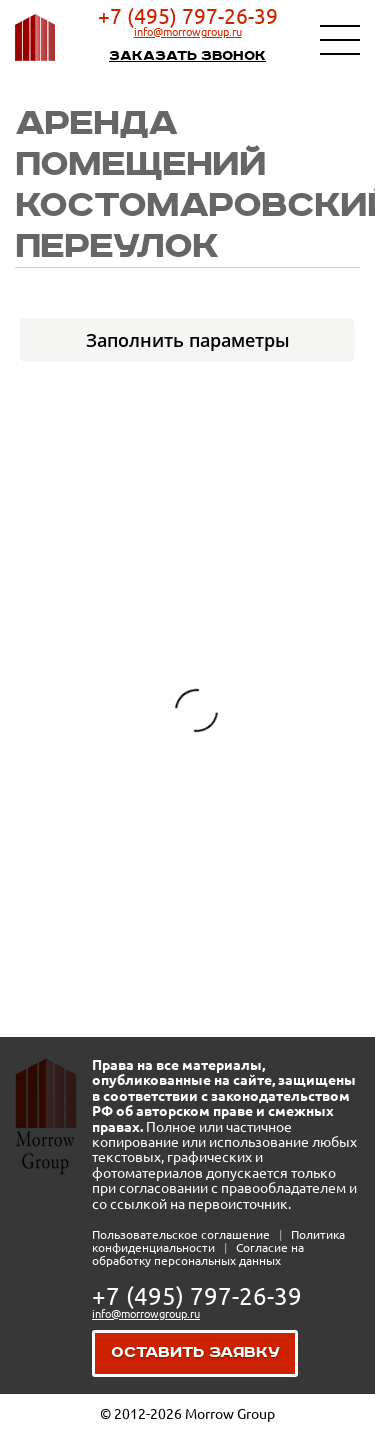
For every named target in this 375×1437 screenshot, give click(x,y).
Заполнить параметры (188, 340)
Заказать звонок (187, 56)
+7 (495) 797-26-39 (188, 16)
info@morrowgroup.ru (188, 32)
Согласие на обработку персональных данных (198, 1254)
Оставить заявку (195, 1352)
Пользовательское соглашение (182, 1234)
